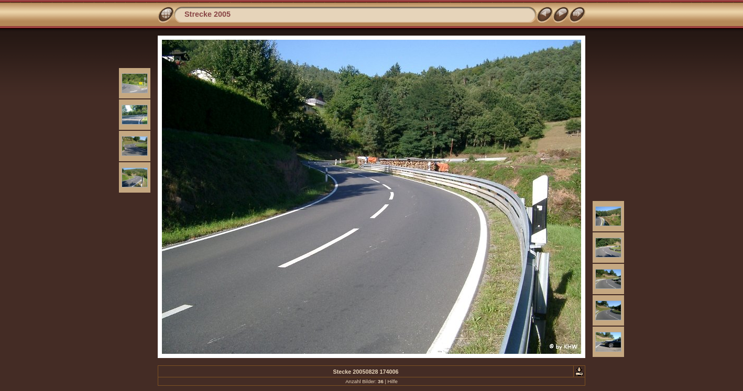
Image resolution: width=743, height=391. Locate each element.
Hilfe (393, 381)
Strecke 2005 (207, 14)
